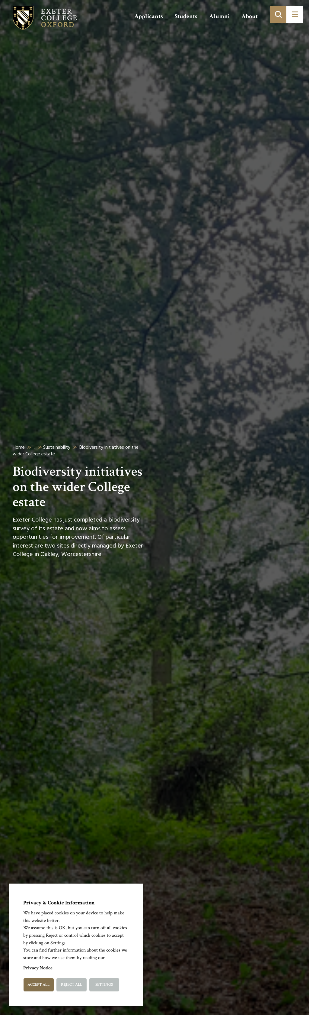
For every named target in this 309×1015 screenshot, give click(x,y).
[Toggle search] (278, 14)
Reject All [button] (71, 984)
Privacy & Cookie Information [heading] (59, 902)
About (249, 16)
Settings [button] (104, 984)
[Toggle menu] (294, 14)
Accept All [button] (38, 984)
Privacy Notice (38, 968)
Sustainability (56, 447)
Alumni (219, 16)
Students (186, 16)
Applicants (148, 16)
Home (19, 447)
